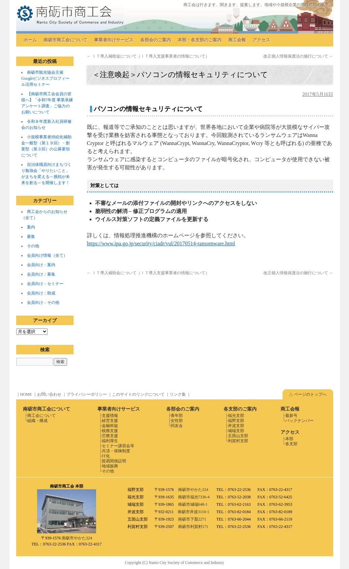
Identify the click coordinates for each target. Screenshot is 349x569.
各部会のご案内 (155, 39)
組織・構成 (37, 420)
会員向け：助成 (41, 293)
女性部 (177, 420)
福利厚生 (110, 440)
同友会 (177, 425)
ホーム (30, 39)
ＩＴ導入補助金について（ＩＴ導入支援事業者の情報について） (148, 56)
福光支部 (236, 415)
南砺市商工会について (65, 39)
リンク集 (178, 394)
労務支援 (110, 435)
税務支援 (110, 430)
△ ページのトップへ (307, 394)
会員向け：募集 (41, 274)
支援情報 (110, 415)
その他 (33, 246)
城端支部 (236, 430)
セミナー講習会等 (118, 445)
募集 (31, 236)
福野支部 (236, 420)
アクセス (261, 39)
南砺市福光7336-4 (194, 497)
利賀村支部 (238, 440)
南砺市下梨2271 (192, 519)
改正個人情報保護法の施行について (298, 56)
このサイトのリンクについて (138, 394)
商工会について (41, 415)
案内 (31, 227)
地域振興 (110, 466)
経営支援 (110, 420)
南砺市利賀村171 (193, 526)
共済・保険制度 (116, 451)
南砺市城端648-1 (193, 504)
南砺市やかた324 (77, 538)
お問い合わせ (49, 394)
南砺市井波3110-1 (193, 511)
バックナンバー (299, 420)
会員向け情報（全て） (47, 255)
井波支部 (236, 425)
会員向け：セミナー (45, 283)
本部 (289, 438)
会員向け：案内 (41, 264)
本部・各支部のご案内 (200, 39)
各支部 (291, 443)
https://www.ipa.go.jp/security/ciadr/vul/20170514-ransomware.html (161, 243)
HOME (26, 394)
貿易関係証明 (114, 461)
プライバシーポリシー (86, 394)
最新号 (291, 415)
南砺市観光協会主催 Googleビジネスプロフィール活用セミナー (45, 78)
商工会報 (237, 39)
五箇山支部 (238, 435)
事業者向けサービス (114, 39)
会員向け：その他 (43, 302)
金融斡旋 (110, 425)
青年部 (177, 415)
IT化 (106, 456)
